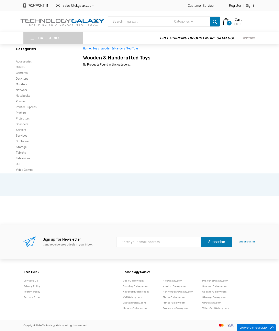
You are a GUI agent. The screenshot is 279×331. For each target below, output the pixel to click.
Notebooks (23, 96)
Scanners (22, 124)
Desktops (22, 78)
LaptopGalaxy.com (134, 302)
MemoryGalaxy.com (135, 308)
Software (22, 141)
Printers (21, 113)
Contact (249, 38)
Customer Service (201, 6)
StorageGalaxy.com (214, 297)
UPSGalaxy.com (211, 302)
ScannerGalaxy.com (214, 286)
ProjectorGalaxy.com (215, 280)
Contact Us (30, 280)
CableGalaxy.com (133, 280)
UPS (18, 164)
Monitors (21, 84)
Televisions (23, 158)
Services (21, 135)
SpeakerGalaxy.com (214, 291)
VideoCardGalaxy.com (215, 308)
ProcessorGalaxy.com (176, 308)
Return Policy (31, 291)
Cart (238, 19)
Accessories (24, 61)
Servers (21, 130)
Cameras (22, 73)
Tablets (21, 153)
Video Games (24, 170)
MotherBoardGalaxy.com (178, 291)
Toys (96, 48)
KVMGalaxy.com (132, 297)
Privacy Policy (31, 286)
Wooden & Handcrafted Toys (119, 48)
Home (87, 48)
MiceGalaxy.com (172, 280)
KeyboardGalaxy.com (136, 291)
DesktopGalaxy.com (135, 286)
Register (235, 6)
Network (21, 90)
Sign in (251, 6)
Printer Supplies (26, 107)
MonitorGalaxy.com (174, 286)
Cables (20, 67)
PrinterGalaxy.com (174, 302)
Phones (21, 101)
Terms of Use (32, 297)
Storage (21, 147)
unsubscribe (247, 242)
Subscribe (216, 242)
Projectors (23, 118)
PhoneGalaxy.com (174, 297)
